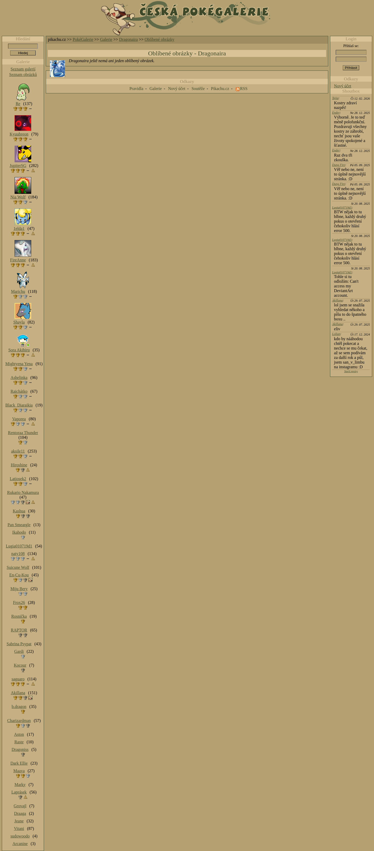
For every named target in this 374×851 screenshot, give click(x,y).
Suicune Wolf (18, 567)
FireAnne (18, 260)
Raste (19, 742)
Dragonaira (128, 39)
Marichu (18, 291)
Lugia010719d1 (342, 207)
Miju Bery (19, 588)
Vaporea (19, 419)
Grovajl (20, 806)
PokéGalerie (83, 39)
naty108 (18, 553)
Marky (20, 784)
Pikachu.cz (220, 88)
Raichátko (19, 391)
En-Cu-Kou (19, 575)
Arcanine (20, 843)
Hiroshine (19, 465)
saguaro (17, 679)
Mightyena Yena (19, 364)
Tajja (335, 98)
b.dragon (19, 706)
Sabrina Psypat (19, 644)
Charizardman (19, 720)
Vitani (19, 828)
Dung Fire (338, 165)
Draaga (20, 813)
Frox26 (19, 602)
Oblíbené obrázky (159, 39)
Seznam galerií (23, 69)
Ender (336, 112)
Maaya (19, 771)
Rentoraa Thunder (23, 432)
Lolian (336, 334)
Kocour (20, 665)
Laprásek (19, 792)
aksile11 (18, 451)
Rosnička (19, 616)
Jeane (19, 821)
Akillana (337, 300)
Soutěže (198, 88)
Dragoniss (20, 749)
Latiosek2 (18, 478)
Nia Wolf (18, 197)
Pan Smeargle (19, 525)
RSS (243, 88)
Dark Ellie (19, 763)
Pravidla (136, 88)
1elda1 (19, 228)
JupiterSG (18, 165)
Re (18, 103)
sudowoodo (20, 836)
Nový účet (342, 86)
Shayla (19, 322)
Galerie (106, 39)
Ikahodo (19, 532)
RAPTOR (19, 630)
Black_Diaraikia (19, 405)
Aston (19, 734)
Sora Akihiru (19, 350)
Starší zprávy (351, 371)
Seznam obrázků (23, 74)
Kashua (19, 511)
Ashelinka (19, 377)
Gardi (19, 651)
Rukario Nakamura (23, 492)
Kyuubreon (19, 134)
